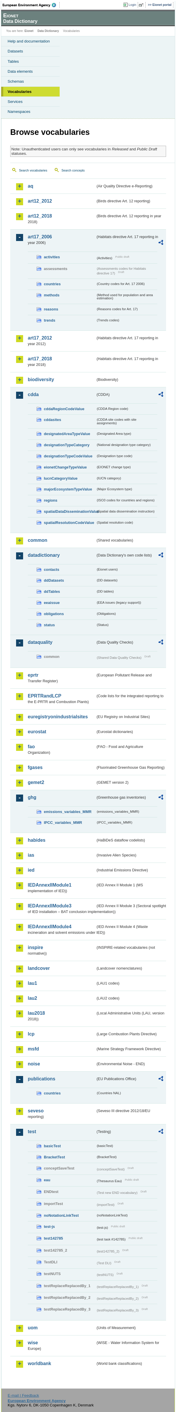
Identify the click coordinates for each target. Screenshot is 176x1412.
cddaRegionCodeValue (64, 409)
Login (132, 4)
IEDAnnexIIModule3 (49, 905)
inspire (35, 947)
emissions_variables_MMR (68, 811)
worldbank (39, 1363)
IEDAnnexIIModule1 (49, 884)
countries (52, 284)
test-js (49, 1226)
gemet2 (36, 782)
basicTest (52, 1146)
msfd (33, 1048)
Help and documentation (29, 41)
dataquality (40, 642)
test (32, 1131)
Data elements (20, 71)
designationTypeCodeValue (68, 456)
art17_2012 (40, 337)
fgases (35, 767)
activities (52, 257)
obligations (54, 614)
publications (41, 1078)
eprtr (33, 675)
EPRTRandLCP (44, 695)
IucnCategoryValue (60, 478)
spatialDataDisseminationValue (70, 511)
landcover (39, 968)
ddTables (52, 591)
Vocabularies (20, 91)
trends (49, 320)
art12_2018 (40, 215)
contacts (51, 569)
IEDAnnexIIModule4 (49, 926)
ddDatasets (54, 580)
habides (36, 840)
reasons (51, 309)
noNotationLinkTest (61, 1215)
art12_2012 (40, 200)
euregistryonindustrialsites (58, 716)
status (49, 625)
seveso (36, 1110)
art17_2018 (40, 358)
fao (31, 746)
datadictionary (44, 555)
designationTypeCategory (66, 445)
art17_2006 (40, 236)
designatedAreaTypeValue (67, 434)
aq (30, 186)
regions (50, 500)
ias (31, 855)
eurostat (37, 731)
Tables (13, 61)
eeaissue (52, 602)
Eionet (29, 31)
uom (33, 1327)
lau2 (32, 998)
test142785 (53, 1238)
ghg (32, 797)
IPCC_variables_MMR (63, 822)
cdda (33, 394)
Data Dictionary (48, 31)
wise (33, 1342)
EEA (31, 5)
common (37, 540)
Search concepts (72, 170)
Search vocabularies (33, 170)
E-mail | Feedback (23, 1395)
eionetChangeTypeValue (65, 467)
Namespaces (19, 111)
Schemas (16, 81)
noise (34, 1063)
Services (15, 101)
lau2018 (36, 1013)
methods (51, 295)
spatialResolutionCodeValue (69, 522)
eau (47, 1180)
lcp (31, 1033)
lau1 (32, 983)
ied (31, 870)
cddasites (52, 420)
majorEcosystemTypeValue (68, 489)
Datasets (15, 51)
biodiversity (41, 379)
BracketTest (54, 1157)
